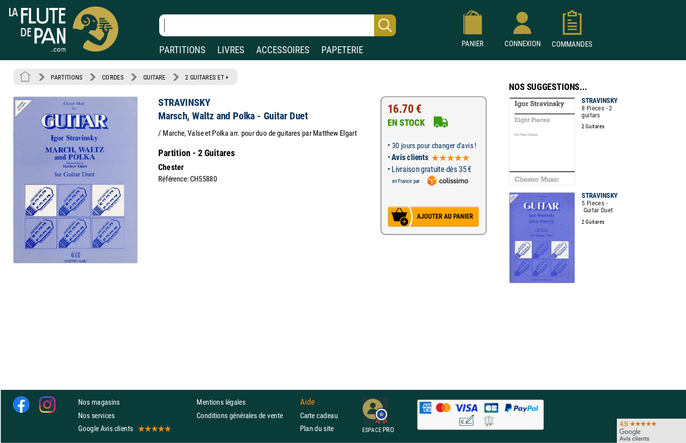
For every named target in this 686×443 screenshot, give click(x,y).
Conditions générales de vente (245, 415)
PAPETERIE (342, 50)
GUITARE (154, 77)
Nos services (96, 415)
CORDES (112, 77)
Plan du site (317, 428)
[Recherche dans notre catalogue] (277, 25)
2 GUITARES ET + (207, 77)
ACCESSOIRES (282, 50)
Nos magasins (99, 402)
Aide (307, 402)
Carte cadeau (319, 415)
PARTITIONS (182, 50)
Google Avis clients (124, 428)
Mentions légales (220, 402)
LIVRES (230, 50)
